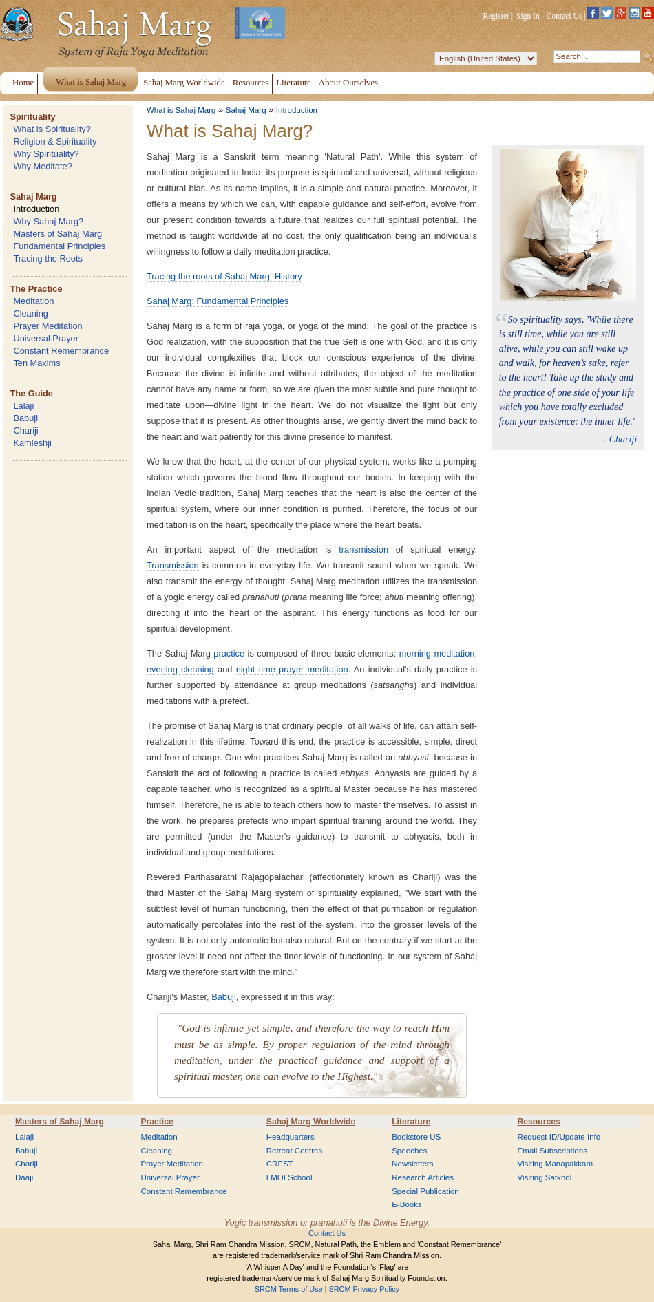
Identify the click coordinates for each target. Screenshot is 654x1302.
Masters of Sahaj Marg (57, 233)
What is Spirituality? (51, 129)
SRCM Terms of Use (289, 1289)
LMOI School (289, 1177)
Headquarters (290, 1137)
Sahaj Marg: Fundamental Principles (217, 301)
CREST (279, 1164)
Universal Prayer (45, 338)
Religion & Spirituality (54, 141)
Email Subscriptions (552, 1150)
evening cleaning (180, 669)
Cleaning (30, 313)
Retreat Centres (294, 1150)
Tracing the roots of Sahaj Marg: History (224, 276)
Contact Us (564, 16)
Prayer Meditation (47, 326)
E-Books (407, 1204)
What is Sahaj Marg (181, 110)
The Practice (36, 289)
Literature (411, 1122)
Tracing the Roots (48, 258)
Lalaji (23, 406)
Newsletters (412, 1164)
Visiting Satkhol (545, 1177)
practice (228, 653)
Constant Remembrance (61, 350)
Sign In (528, 16)
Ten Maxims (36, 363)
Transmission (173, 565)
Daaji (24, 1177)
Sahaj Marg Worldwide (310, 1122)
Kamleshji (32, 443)
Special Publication (425, 1191)
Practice (156, 1122)
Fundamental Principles (59, 246)
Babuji (25, 418)
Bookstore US (416, 1137)
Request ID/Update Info (559, 1137)
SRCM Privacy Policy (364, 1289)
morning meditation (437, 653)
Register (496, 16)
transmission (363, 549)
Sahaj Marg (33, 196)
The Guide (31, 393)
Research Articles (423, 1177)
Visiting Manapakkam (555, 1164)
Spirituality (32, 116)
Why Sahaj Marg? (48, 221)
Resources (539, 1122)
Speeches (409, 1150)
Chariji (25, 430)
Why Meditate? (42, 166)
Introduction (36, 209)
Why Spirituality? (45, 154)
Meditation (33, 301)
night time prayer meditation (292, 669)
